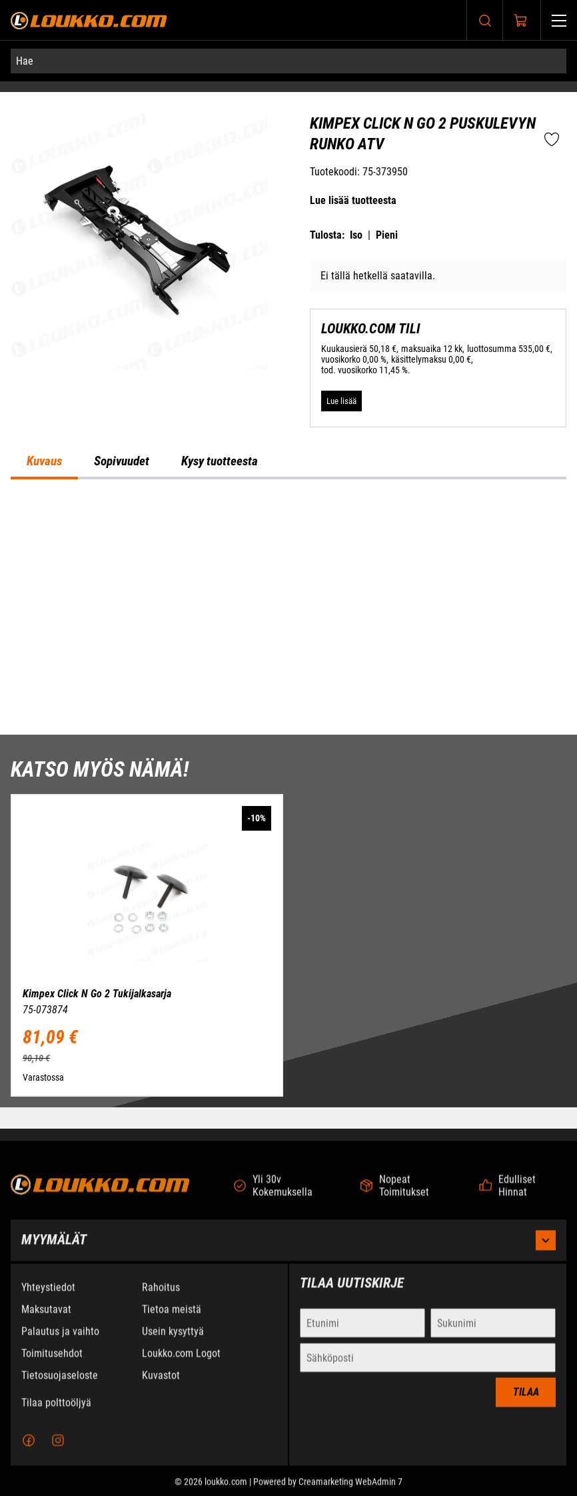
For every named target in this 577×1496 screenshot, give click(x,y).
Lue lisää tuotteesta (353, 200)
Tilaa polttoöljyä (56, 1413)
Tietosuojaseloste (59, 1386)
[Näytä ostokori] (521, 20)
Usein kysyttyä (173, 1342)
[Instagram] (58, 1451)
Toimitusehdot (52, 1364)
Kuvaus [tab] (44, 461)
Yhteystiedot (48, 1298)
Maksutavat (46, 1320)
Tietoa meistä (171, 1320)
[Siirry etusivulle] (89, 20)
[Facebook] (28, 1451)
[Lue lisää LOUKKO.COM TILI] (341, 401)
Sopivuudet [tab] (121, 461)
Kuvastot (161, 1386)
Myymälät (288, 1251)
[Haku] (485, 20)
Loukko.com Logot (181, 1364)
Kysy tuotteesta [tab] (219, 461)
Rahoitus (161, 1298)
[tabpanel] (288, 607)
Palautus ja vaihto (60, 1342)
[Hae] (288, 61)
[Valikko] (559, 20)
